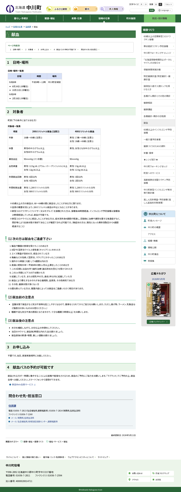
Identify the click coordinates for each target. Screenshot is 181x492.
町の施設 (130, 18)
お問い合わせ (137, 473)
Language (165, 10)
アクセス (135, 479)
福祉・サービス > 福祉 (58, 441)
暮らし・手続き (21, 18)
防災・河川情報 (159, 18)
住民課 (28, 26)
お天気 (158, 479)
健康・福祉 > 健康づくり (33, 441)
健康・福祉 (50, 18)
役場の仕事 (104, 18)
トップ (8, 26)
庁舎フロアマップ (162, 473)
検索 (152, 10)
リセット (168, 4)
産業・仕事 (77, 18)
